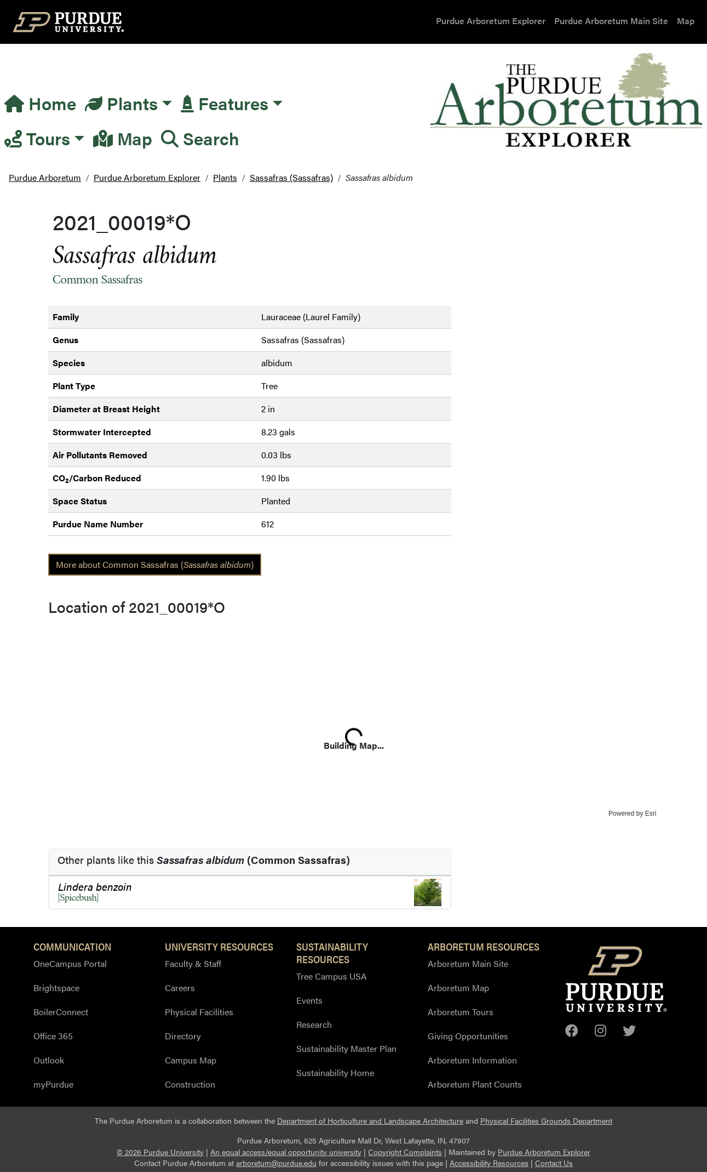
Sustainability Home (335, 1072)
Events (309, 1000)
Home (40, 102)
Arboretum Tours (460, 1011)
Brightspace (56, 987)
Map (685, 20)
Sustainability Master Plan (346, 1048)
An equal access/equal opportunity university (285, 1152)
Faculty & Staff (193, 963)
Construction (190, 1084)
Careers (180, 987)
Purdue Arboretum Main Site (611, 20)
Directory (183, 1035)
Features (224, 102)
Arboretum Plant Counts (475, 1084)
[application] (353, 719)
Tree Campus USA (331, 976)
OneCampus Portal (70, 963)
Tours (37, 138)
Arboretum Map (458, 987)
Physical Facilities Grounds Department (546, 1121)
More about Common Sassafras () (155, 564)
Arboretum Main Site (468, 963)
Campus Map (190, 1060)
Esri (651, 813)
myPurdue (53, 1084)
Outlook (48, 1060)
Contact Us (554, 1163)
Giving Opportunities (468, 1035)
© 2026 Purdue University (160, 1152)
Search (200, 138)
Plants (121, 102)
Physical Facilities (199, 1011)
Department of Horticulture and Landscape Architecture (370, 1121)
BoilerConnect (60, 1011)
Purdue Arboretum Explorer (490, 20)
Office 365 (53, 1035)
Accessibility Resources (489, 1163)
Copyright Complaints (405, 1152)
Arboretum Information (472, 1060)
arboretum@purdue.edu (276, 1163)
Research (314, 1024)
